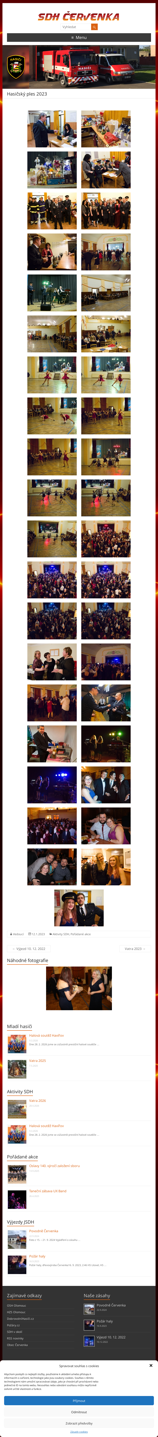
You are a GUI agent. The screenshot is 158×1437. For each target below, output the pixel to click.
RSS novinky (15, 1338)
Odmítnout (79, 1412)
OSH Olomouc (16, 1305)
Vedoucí (18, 934)
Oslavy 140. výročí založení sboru (54, 1166)
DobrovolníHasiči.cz (20, 1319)
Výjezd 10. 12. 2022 (28, 948)
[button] (151, 1365)
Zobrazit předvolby (79, 1423)
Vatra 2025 (37, 1060)
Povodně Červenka (43, 1231)
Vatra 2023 (135, 948)
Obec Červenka (17, 1345)
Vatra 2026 (37, 1100)
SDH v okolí (14, 1332)
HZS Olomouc (16, 1312)
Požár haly (37, 1256)
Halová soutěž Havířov (46, 1035)
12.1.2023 (38, 934)
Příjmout (79, 1401)
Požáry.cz (13, 1325)
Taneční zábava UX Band (47, 1191)
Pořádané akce (81, 934)
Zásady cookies (79, 1432)
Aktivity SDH (61, 934)
